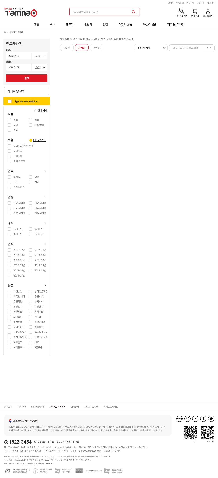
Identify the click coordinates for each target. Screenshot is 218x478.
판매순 (97, 47)
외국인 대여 (19, 296)
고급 (15, 125)
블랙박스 (39, 301)
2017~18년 (40, 250)
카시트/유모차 (16, 91)
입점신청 (190, 3)
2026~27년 (19, 275)
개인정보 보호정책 (58, 460)
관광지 (88, 24)
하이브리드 (19, 187)
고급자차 (17, 151)
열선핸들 (17, 321)
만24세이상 (40, 208)
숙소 (52, 24)
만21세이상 (19, 203)
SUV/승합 (39, 125)
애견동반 (17, 291)
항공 (36, 24)
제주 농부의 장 (175, 24)
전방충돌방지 (20, 332)
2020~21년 (19, 260)
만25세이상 (19, 213)
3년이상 (39, 234)
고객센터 (211, 3)
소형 (15, 119)
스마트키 (17, 316)
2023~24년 (40, 265)
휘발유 (16, 177)
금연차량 (17, 301)
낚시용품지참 (41, 291)
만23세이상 (19, 208)
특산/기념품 (150, 24)
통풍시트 (39, 311)
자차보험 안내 (40, 140)
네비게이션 (18, 327)
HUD (37, 342)
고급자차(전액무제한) (24, 145)
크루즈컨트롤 (41, 337)
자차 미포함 (19, 161)
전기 (37, 182)
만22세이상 (40, 203)
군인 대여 (39, 296)
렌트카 (70, 24)
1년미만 (17, 229)
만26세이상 (40, 213)
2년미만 (39, 229)
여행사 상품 (125, 24)
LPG (15, 182)
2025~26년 (40, 270)
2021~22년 (40, 260)
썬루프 (38, 316)
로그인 (171, 3)
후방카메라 (40, 321)
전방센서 (17, 306)
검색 (26, 78)
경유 (37, 177)
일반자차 (17, 156)
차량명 (67, 47)
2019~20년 (40, 255)
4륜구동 (38, 347)
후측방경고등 (41, 332)
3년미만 (17, 234)
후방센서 (39, 306)
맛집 (105, 24)
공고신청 (200, 3)
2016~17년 (19, 250)
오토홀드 (17, 342)
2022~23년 (19, 265)
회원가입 (180, 3)
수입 (15, 130)
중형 (37, 119)
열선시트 (17, 311)
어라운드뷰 (18, 347)
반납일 (9, 61)
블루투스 (39, 327)
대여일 (9, 50)
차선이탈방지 (20, 337)
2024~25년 (19, 270)
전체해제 (42, 110)
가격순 (81, 47)
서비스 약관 (74, 460)
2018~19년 (19, 255)
